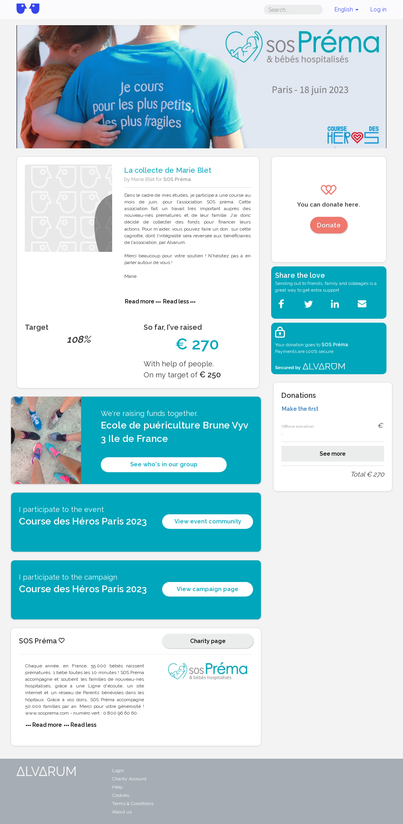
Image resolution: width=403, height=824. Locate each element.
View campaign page (207, 589)
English (347, 9)
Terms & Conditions (132, 803)
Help (117, 787)
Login (118, 770)
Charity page (208, 641)
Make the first (300, 409)
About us (122, 812)
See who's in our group (164, 464)
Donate (329, 225)
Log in (378, 9)
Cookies (120, 795)
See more (333, 454)
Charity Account (129, 779)
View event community (207, 521)
